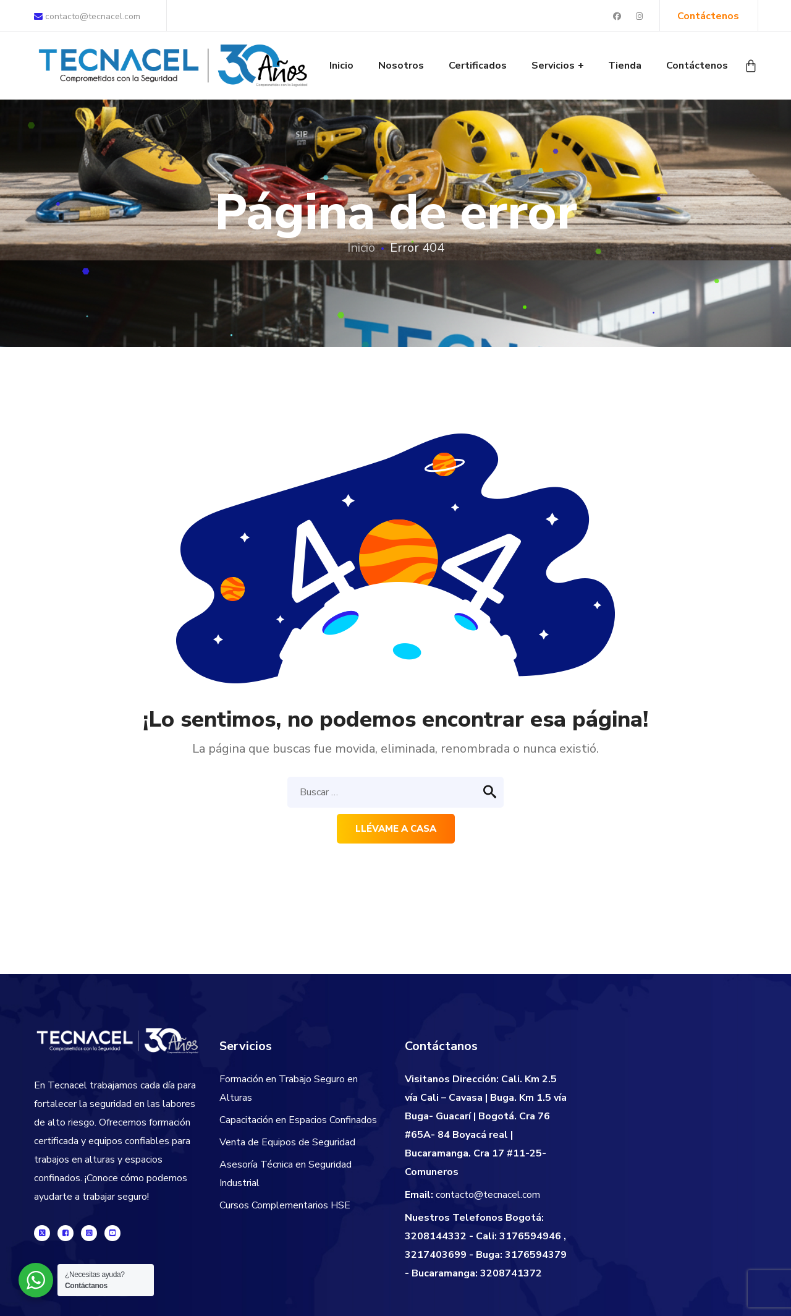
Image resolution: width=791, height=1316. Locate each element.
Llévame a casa (395, 828)
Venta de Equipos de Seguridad (287, 1142)
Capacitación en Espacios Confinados (298, 1120)
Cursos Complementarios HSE (284, 1205)
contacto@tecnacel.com (87, 16)
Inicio (361, 247)
